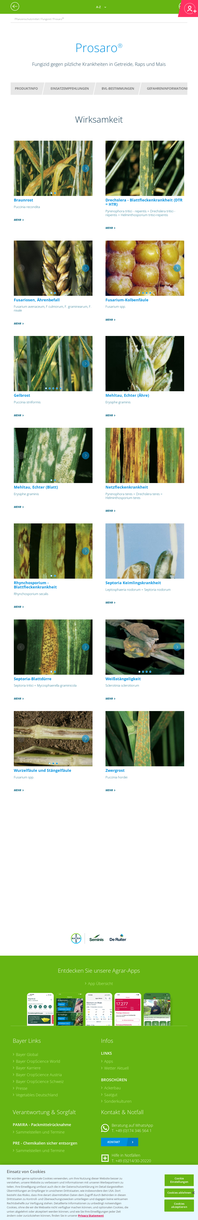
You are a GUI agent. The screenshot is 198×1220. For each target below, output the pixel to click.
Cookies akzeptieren (179, 1205)
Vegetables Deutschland (37, 1094)
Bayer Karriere (28, 1067)
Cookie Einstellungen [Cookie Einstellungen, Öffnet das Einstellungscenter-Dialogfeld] (179, 1180)
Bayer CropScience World (38, 1061)
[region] (99, 1192)
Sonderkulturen (118, 1101)
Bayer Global (27, 1054)
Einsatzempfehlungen (70, 88)
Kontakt (113, 1142)
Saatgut (110, 1094)
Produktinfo (26, 88)
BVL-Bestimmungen (118, 88)
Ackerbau (112, 1087)
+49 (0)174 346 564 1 (133, 1130)
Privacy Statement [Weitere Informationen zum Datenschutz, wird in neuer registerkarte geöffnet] (91, 1215)
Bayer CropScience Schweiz (40, 1081)
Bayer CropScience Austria (39, 1074)
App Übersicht (100, 983)
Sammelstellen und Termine (40, 1132)
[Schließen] (193, 1192)
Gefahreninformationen (169, 88)
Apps (108, 1061)
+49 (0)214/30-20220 (133, 1160)
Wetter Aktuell (116, 1068)
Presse (21, 1088)
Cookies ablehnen (179, 1193)
